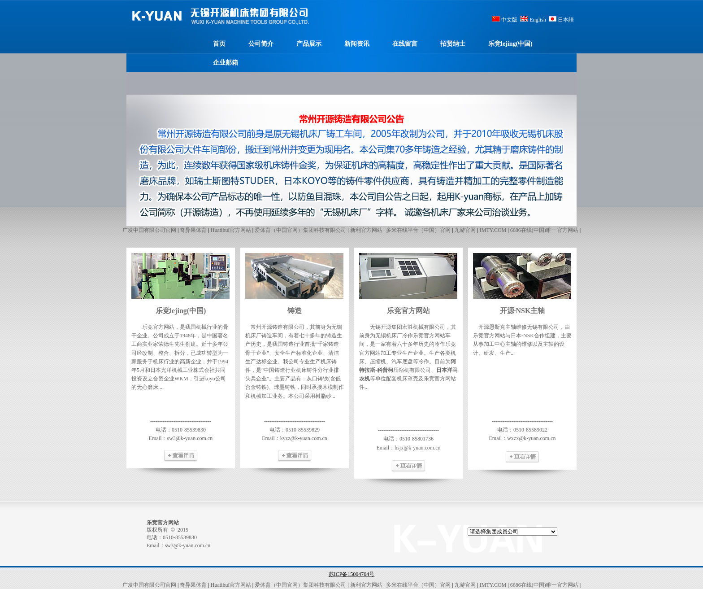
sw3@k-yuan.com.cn (190, 438)
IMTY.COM (493, 230)
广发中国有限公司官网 (149, 230)
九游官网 (465, 230)
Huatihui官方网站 (231, 230)
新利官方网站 (366, 230)
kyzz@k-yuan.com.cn (303, 438)
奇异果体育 (193, 230)
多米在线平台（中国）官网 (418, 230)
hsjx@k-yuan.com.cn (417, 448)
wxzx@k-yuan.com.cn (531, 438)
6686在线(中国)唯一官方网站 (544, 230)
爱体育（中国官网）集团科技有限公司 (300, 230)
